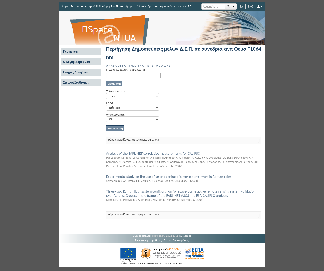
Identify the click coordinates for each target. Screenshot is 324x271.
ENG (250, 6)
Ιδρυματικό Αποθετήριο (139, 6)
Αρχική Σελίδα (70, 6)
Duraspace (185, 235)
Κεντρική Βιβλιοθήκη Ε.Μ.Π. (102, 6)
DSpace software (142, 235)
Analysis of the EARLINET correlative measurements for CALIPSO (153, 153)
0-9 (108, 66)
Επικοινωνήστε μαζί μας (148, 240)
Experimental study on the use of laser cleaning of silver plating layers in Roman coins (169, 176)
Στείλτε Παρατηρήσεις (176, 240)
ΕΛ (241, 6)
